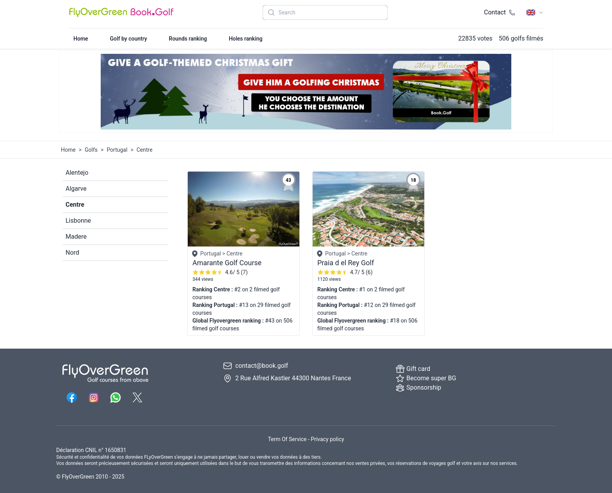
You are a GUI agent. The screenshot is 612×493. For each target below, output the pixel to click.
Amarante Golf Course (227, 263)
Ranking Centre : (213, 289)
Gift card (412, 369)
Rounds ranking (188, 38)
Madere (76, 236)
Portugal (117, 150)
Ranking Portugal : (215, 305)
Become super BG (425, 378)
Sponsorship (418, 387)
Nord (72, 252)
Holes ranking (245, 38)
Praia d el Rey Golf (345, 263)
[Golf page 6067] (368, 209)
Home (80, 38)
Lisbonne (78, 220)
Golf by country (128, 38)
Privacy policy (327, 439)
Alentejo (77, 172)
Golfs (91, 150)
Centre (75, 204)
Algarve (76, 188)
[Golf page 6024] (243, 209)
